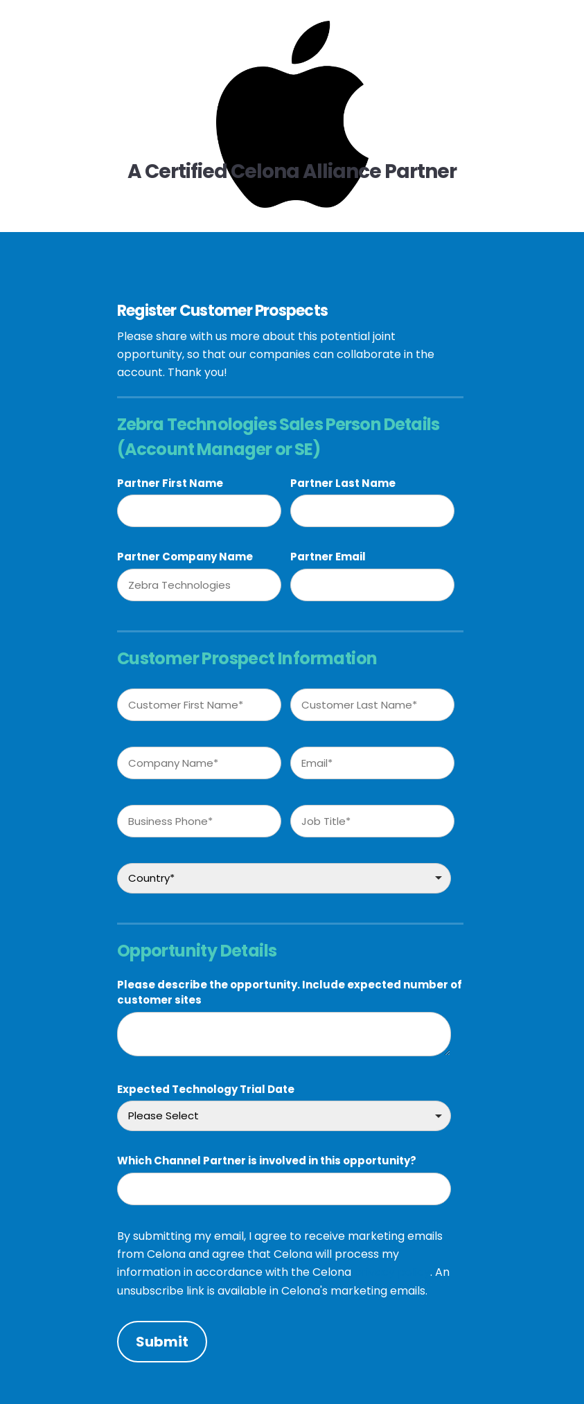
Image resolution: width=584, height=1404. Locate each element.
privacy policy (392, 1272)
